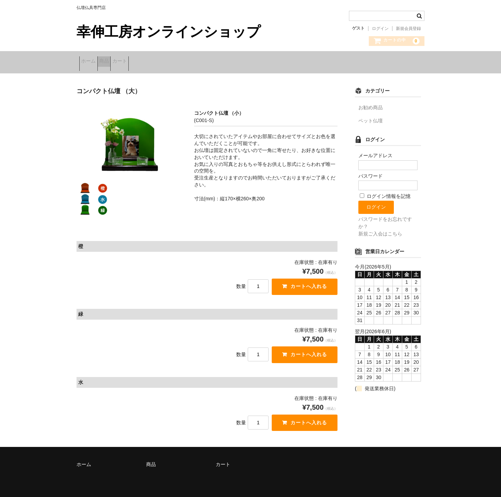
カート (144, 61)
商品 (117, 61)
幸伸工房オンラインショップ (169, 31)
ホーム (91, 61)
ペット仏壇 (370, 116)
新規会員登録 (408, 28)
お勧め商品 (370, 103)
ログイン (380, 28)
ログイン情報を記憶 (385, 191)
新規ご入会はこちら (380, 229)
